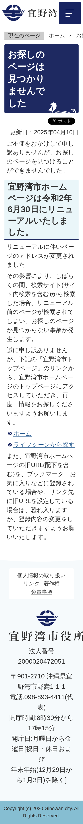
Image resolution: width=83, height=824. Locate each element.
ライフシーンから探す (44, 444)
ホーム (57, 35)
